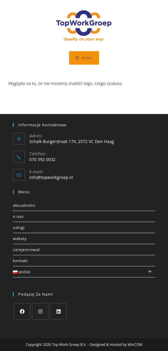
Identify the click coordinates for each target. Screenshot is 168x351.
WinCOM (135, 344)
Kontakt (20, 260)
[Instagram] (40, 311)
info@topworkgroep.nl (51, 177)
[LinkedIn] (58, 311)
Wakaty (20, 238)
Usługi (19, 227)
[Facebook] (22, 311)
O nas (18, 216)
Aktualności (24, 205)
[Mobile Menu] (84, 58)
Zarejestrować (26, 249)
